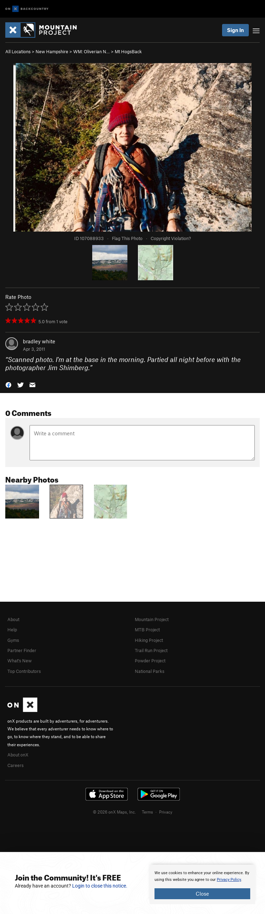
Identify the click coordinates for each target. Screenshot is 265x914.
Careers (15, 765)
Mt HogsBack (128, 51)
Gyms (13, 640)
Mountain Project (152, 619)
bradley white (39, 341)
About (13, 619)
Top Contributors (24, 671)
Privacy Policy (229, 879)
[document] (202, 884)
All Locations (18, 51)
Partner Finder (21, 650)
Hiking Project (149, 640)
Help (12, 629)
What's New (19, 660)
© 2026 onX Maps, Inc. (114, 811)
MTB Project (147, 629)
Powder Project (150, 660)
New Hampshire (52, 51)
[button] (8, 384)
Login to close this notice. (99, 886)
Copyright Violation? (171, 238)
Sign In (235, 30)
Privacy (165, 811)
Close (202, 893)
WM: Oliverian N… (91, 51)
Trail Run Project (151, 650)
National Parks (149, 671)
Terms (147, 811)
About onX (18, 754)
